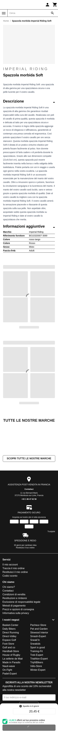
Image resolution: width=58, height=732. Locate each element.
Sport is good (37, 678)
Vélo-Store (36, 697)
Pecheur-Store (38, 656)
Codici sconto (9, 607)
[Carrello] (54, 4)
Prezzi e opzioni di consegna (18, 640)
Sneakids (35, 675)
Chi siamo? (8, 618)
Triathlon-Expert (39, 689)
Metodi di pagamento (14, 636)
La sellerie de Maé (12, 689)
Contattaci (29, 520)
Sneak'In (35, 671)
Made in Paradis (11, 693)
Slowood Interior (39, 663)
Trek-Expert (36, 686)
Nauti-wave (8, 697)
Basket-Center (10, 656)
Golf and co (8, 678)
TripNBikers (36, 693)
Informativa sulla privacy (15, 644)
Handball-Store (10, 682)
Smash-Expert (38, 667)
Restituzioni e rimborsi (14, 629)
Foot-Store (8, 675)
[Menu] (3, 13)
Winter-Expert (37, 701)
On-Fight (7, 701)
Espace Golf (9, 671)
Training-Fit (36, 682)
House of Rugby (11, 686)
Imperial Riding (25, 69)
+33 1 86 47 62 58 (29, 530)
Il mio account (10, 595)
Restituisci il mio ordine (15, 603)
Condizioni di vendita (13, 625)
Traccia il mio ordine (13, 599)
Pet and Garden (39, 660)
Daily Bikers (8, 660)
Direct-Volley (9, 667)
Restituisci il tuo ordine (25, 579)
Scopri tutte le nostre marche (29, 489)
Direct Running (10, 663)
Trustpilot (51, 563)
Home (6, 21)
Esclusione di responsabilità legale (21, 633)
